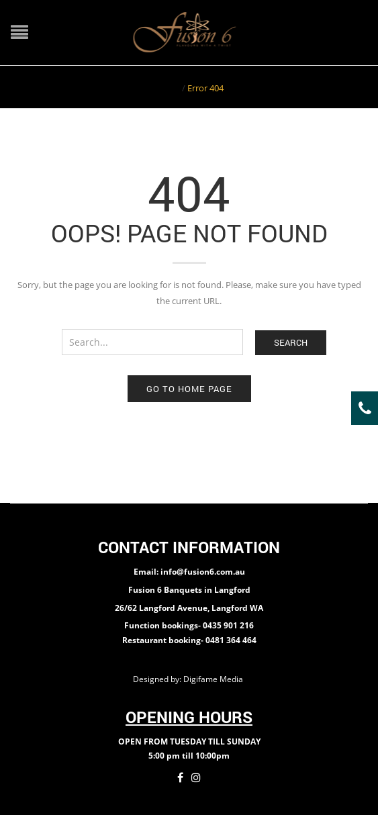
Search (291, 342)
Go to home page (189, 389)
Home (167, 88)
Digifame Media (214, 679)
